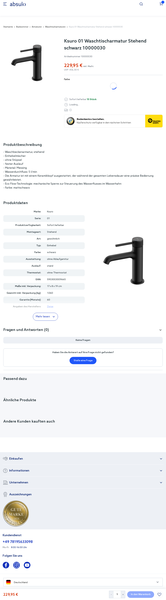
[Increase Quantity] (123, 594)
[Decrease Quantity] (111, 594)
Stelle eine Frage (83, 360)
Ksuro (50, 211)
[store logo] (18, 4)
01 (48, 218)
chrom (71, 86)
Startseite (8, 27)
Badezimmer (22, 27)
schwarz (88, 86)
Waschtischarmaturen (55, 27)
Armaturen (37, 27)
